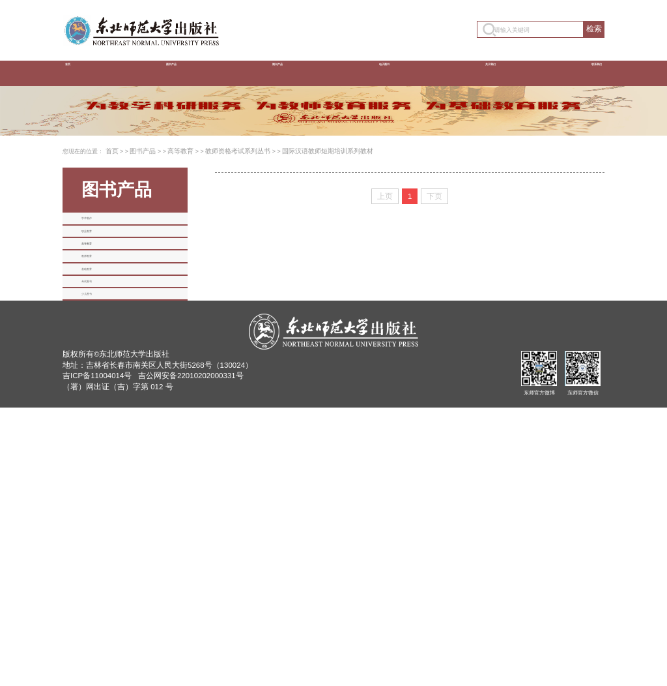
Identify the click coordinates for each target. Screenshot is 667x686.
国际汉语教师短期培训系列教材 (310, 259)
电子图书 (376, 73)
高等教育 (175, 259)
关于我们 (477, 73)
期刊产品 (274, 73)
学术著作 (99, 337)
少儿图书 (99, 560)
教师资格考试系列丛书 (228, 259)
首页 (79, 73)
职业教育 (99, 374)
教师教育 (99, 448)
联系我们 (579, 73)
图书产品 (173, 73)
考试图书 (99, 523)
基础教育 (99, 486)
